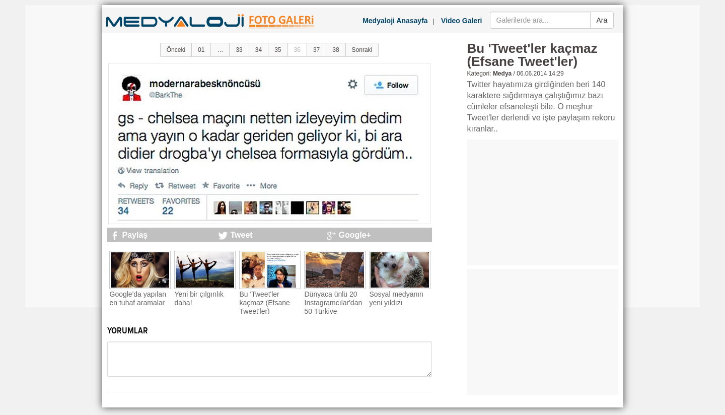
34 (258, 49)
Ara (602, 20)
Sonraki (362, 49)
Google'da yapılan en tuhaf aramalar (138, 298)
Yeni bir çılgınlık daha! (199, 298)
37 (316, 49)
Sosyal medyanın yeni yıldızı (396, 298)
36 (297, 49)
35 (277, 49)
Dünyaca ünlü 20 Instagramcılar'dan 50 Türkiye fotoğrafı (333, 306)
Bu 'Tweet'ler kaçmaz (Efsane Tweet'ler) (265, 302)
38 (335, 49)
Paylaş (135, 235)
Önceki (176, 49)
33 (239, 49)
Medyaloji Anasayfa (394, 21)
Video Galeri (461, 21)
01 (201, 49)
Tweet (242, 235)
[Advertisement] (65, 156)
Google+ (355, 235)
